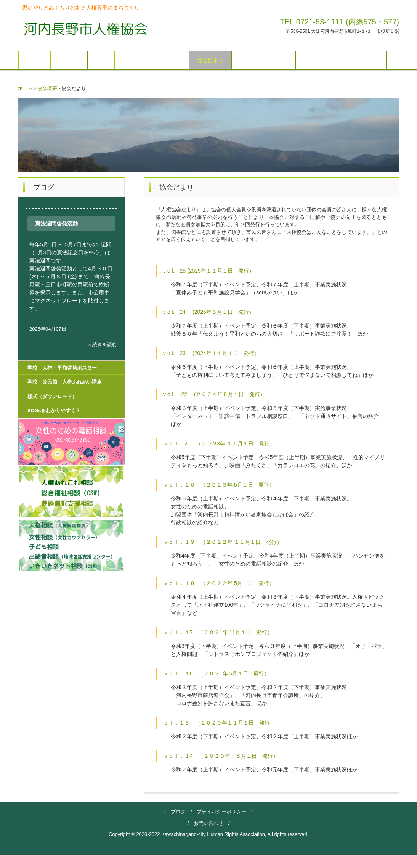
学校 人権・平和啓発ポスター (341, 60)
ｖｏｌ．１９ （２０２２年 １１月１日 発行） (222, 542)
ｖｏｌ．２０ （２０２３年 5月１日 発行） (218, 485)
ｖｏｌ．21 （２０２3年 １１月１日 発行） (219, 443)
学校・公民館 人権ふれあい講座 (64, 382)
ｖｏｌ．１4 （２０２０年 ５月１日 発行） (220, 756)
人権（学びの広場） (264, 60)
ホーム (34, 60)
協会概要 (69, 60)
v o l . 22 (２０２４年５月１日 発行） (214, 394)
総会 (101, 60)
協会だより (210, 60)
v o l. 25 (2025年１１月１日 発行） (208, 271)
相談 (127, 60)
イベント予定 (165, 60)
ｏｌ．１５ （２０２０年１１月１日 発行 (216, 723)
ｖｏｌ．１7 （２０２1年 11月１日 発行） (218, 632)
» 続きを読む (102, 344)
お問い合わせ (208, 823)
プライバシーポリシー (219, 812)
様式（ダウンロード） (52, 396)
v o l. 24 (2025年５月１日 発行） (208, 312)
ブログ (178, 812)
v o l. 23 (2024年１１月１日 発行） (211, 353)
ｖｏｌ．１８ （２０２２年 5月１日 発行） (218, 583)
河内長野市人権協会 (83, 28)
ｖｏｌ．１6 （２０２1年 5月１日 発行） (216, 673)
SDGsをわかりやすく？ (53, 410)
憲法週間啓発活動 (56, 223)
